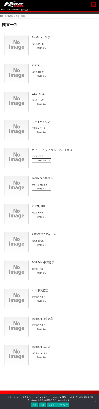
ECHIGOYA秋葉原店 (43, 262)
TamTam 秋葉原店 (42, 318)
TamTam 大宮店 (41, 346)
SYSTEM (37, 65)
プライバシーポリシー (58, 405)
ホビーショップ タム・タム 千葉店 (52, 149)
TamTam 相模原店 (42, 178)
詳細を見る (41, 48)
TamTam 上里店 (41, 37)
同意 (34, 405)
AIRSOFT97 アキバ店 (44, 234)
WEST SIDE (38, 93)
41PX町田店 (39, 206)
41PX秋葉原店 (40, 290)
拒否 (43, 405)
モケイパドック (41, 121)
